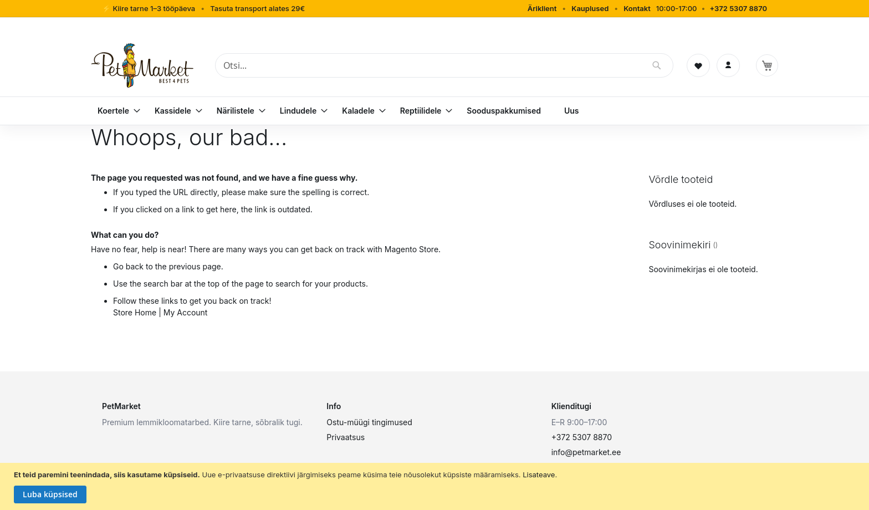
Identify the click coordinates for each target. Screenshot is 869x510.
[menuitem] (114, 111)
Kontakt (637, 8)
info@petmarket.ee (586, 452)
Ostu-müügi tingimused (369, 422)
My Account (185, 312)
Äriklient (542, 8)
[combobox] (444, 65)
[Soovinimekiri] (698, 65)
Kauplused (590, 8)
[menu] (434, 111)
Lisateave (539, 474)
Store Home (134, 312)
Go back (128, 266)
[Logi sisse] (728, 65)
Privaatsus (345, 437)
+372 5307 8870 (738, 8)
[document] (436, 487)
